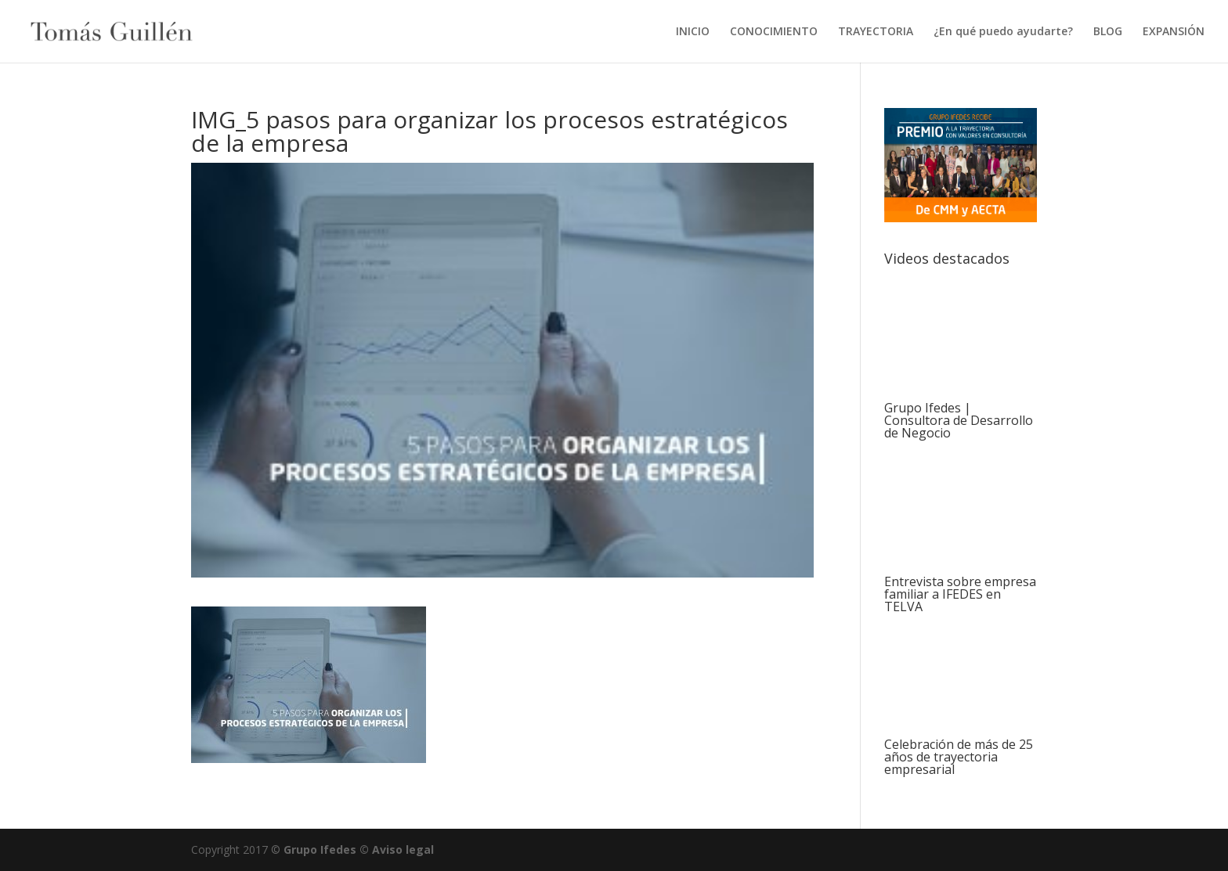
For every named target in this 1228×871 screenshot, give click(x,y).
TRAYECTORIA (875, 32)
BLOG (1107, 32)
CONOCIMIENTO (774, 32)
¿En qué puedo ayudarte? (1003, 32)
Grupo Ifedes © (328, 849)
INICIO (693, 32)
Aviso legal (403, 849)
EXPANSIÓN (1174, 32)
